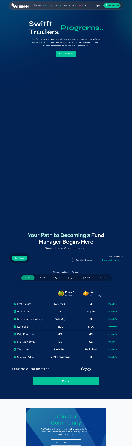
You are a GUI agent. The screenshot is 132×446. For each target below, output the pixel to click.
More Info (112, 304)
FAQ (74, 5)
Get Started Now (66, 54)
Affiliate (67, 5)
